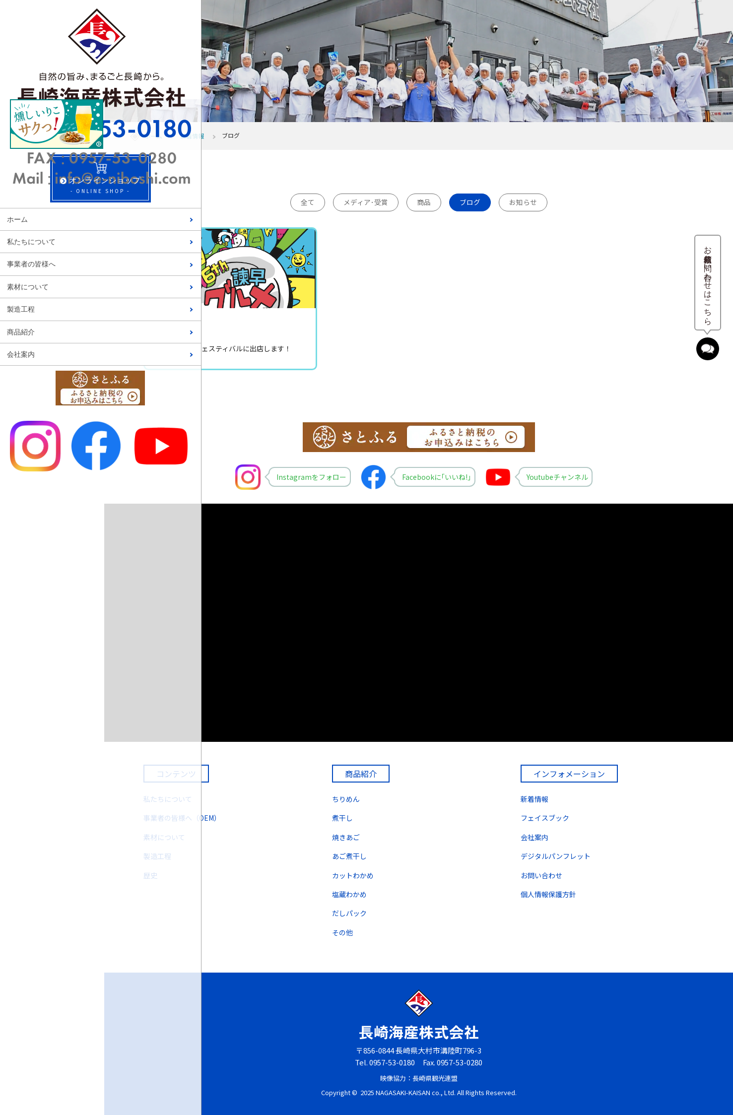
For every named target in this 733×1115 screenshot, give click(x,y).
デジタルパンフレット (556, 856)
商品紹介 (21, 332)
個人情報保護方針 (548, 894)
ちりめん (346, 799)
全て (308, 202)
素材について (28, 287)
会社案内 (21, 354)
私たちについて (31, 242)
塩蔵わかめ (349, 894)
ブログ (470, 202)
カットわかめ (353, 875)
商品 (424, 202)
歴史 (150, 875)
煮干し (342, 818)
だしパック (349, 913)
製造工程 (21, 309)
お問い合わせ (541, 875)
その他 (342, 932)
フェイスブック (545, 818)
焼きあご (346, 837)
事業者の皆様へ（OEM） (182, 818)
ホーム (17, 219)
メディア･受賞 (365, 202)
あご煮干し (349, 856)
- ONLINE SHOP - (51, 182)
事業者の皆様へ (31, 264)
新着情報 (192, 135)
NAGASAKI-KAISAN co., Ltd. (416, 1092)
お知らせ (523, 202)
